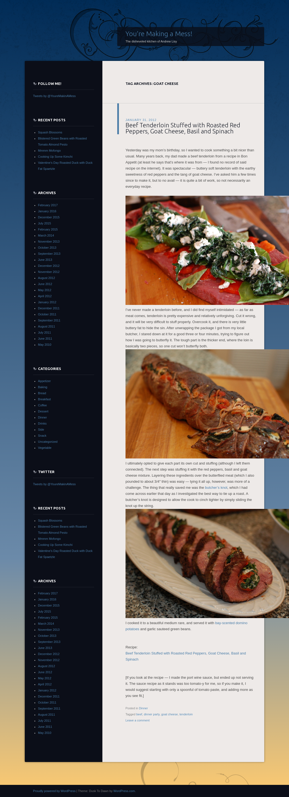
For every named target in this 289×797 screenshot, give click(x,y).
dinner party (152, 714)
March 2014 (46, 235)
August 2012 (46, 278)
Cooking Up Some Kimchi (55, 156)
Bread (42, 393)
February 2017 (48, 205)
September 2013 (49, 253)
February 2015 (48, 229)
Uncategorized (48, 441)
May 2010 (44, 344)
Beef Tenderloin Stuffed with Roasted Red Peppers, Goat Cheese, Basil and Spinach (183, 128)
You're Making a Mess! (159, 33)
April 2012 (45, 296)
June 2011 (45, 338)
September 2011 (49, 320)
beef (139, 714)
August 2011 (46, 326)
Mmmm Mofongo (49, 150)
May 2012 (44, 290)
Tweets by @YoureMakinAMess (54, 96)
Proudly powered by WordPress (54, 791)
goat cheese (169, 714)
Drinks (42, 423)
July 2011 (44, 332)
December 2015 (48, 217)
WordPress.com (124, 791)
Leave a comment (137, 720)
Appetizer (44, 381)
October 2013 (47, 247)
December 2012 (48, 265)
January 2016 (47, 211)
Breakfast (44, 399)
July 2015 (44, 223)
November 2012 (48, 271)
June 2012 (45, 284)
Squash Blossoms (50, 132)
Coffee (42, 405)
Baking (42, 387)
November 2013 (48, 241)
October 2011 (47, 314)
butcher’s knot (216, 487)
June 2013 (45, 259)
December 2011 (48, 308)
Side (41, 429)
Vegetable (44, 447)
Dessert (43, 411)
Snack (42, 435)
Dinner (143, 708)
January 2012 (47, 302)
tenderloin (186, 714)
